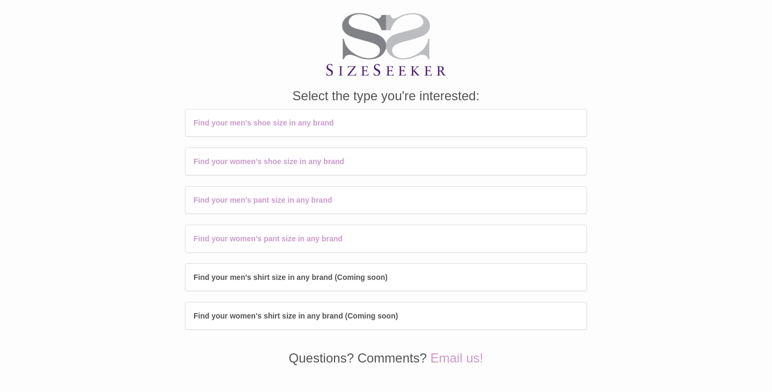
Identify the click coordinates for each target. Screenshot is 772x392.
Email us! (457, 358)
